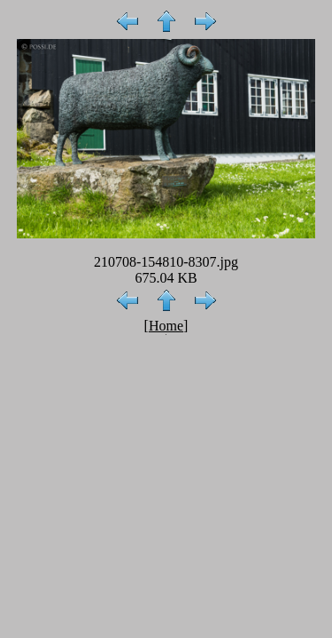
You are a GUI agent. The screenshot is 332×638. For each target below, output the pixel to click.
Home (166, 325)
